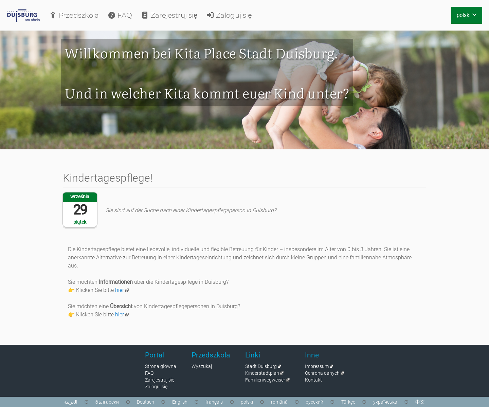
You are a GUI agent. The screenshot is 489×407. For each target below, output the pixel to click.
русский (314, 402)
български (107, 402)
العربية (70, 402)
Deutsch (145, 402)
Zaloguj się (229, 15)
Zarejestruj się (169, 15)
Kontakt (313, 380)
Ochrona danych (322, 373)
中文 (420, 402)
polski (467, 15)
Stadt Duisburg (261, 366)
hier (119, 290)
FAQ (119, 15)
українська (385, 402)
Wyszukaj (202, 366)
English (179, 402)
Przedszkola (74, 15)
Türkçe (348, 402)
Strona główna (160, 366)
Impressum (317, 366)
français (214, 402)
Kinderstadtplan (262, 373)
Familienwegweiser (265, 380)
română (279, 402)
